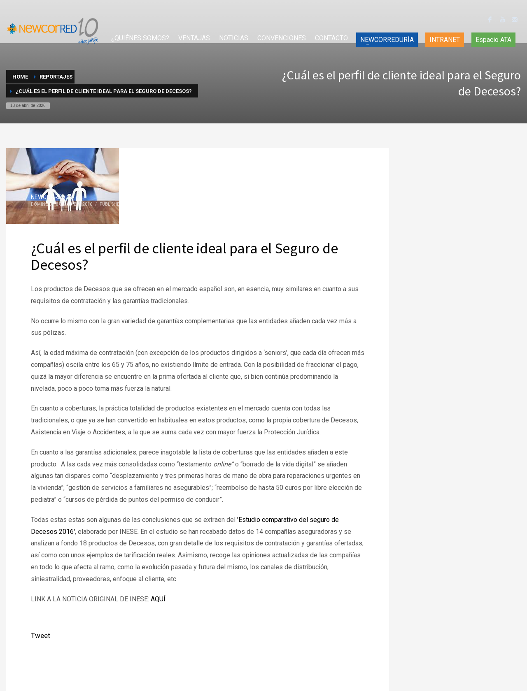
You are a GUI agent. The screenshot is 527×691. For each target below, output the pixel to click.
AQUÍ (158, 599)
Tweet (40, 635)
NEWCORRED (48, 197)
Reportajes (141, 204)
